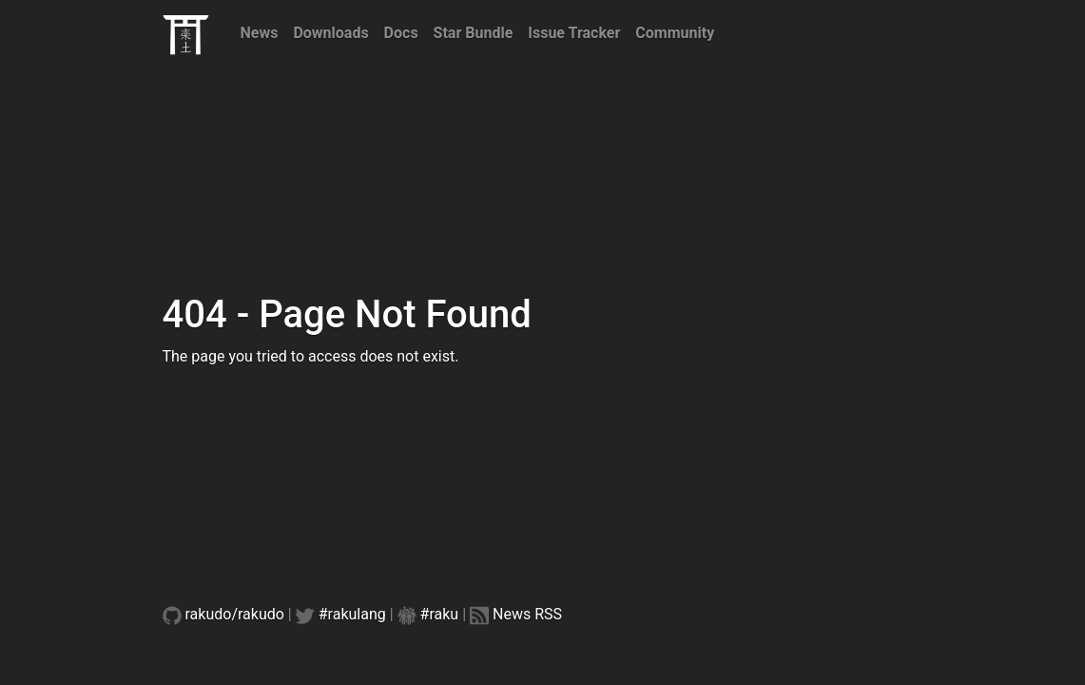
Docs (401, 33)
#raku (439, 614)
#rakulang (352, 614)
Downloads (330, 33)
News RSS (527, 614)
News (260, 33)
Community (674, 33)
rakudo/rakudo (234, 614)
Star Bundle (473, 33)
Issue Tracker (574, 33)
